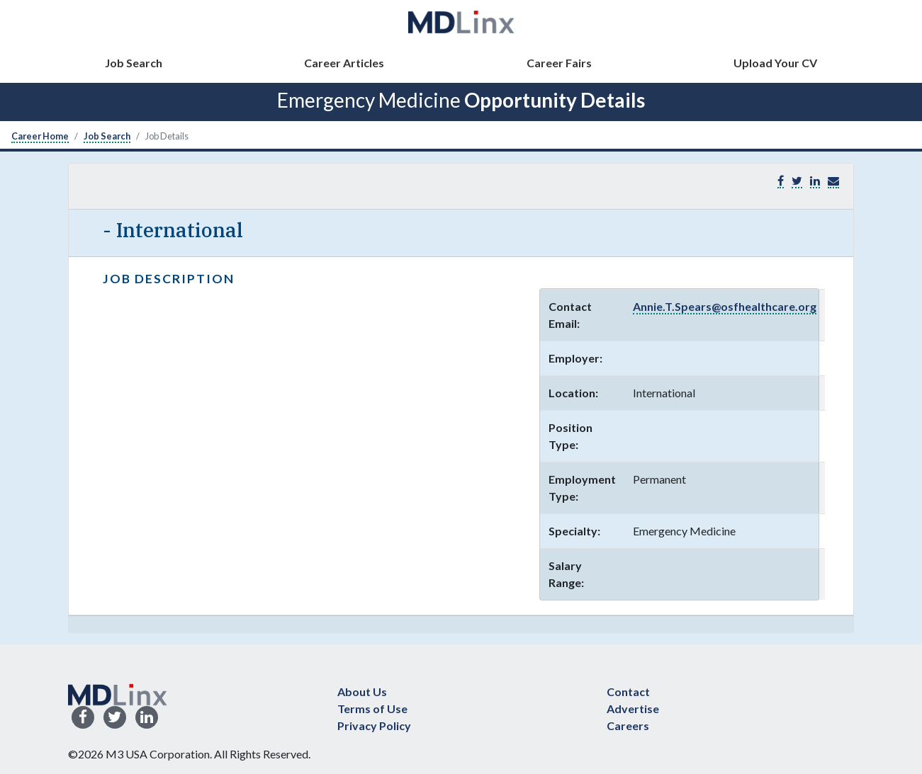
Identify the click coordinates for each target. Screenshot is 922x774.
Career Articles (344, 62)
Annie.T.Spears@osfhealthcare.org (724, 306)
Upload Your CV (775, 62)
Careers (628, 725)
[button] (833, 180)
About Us (362, 691)
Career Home (40, 136)
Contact (628, 691)
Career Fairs (559, 62)
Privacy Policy (374, 725)
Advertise (633, 708)
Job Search (133, 62)
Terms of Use (372, 708)
